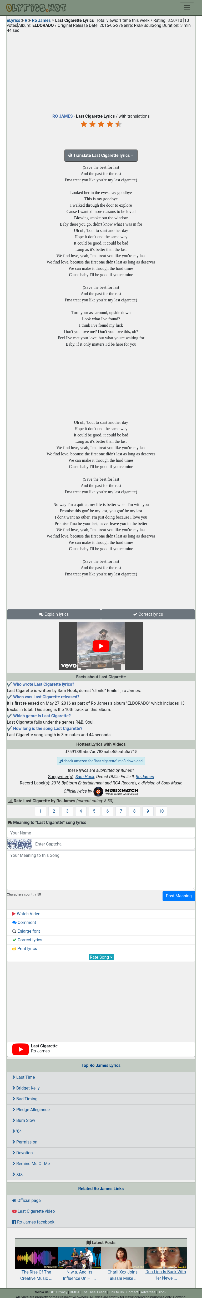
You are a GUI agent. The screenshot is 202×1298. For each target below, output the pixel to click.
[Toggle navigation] (187, 7)
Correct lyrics (148, 614)
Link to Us (116, 1292)
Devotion (22, 1152)
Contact (132, 1292)
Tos (85, 1292)
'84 (17, 1131)
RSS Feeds (98, 1292)
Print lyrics (24, 948)
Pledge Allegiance (31, 1109)
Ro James (41, 20)
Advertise (148, 1292)
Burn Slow (23, 1120)
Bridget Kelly (26, 1088)
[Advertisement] (101, 72)
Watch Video (26, 913)
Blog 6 (163, 1292)
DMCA (74, 1292)
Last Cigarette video (33, 1211)
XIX (17, 1174)
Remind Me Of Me (31, 1163)
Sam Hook (84, 776)
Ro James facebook (33, 1222)
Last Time (23, 1077)
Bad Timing (25, 1098)
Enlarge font (26, 931)
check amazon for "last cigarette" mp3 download (101, 761)
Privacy (61, 1292)
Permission (24, 1142)
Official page (26, 1200)
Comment (24, 922)
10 (161, 811)
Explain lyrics (54, 614)
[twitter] (52, 1292)
